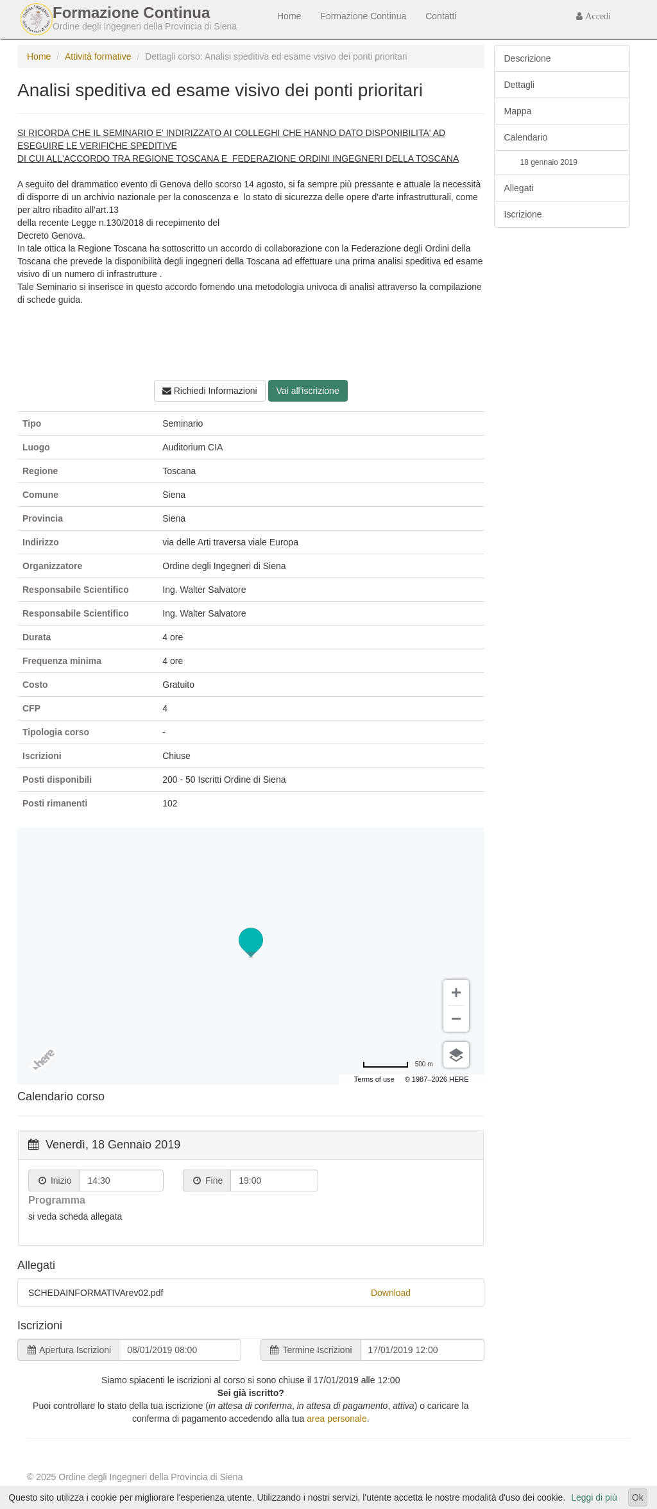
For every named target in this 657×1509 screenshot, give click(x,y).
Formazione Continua (363, 16)
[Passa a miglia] (398, 1064)
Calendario (526, 137)
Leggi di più (594, 1497)
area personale (336, 1418)
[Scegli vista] (456, 1055)
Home (289, 16)
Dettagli (519, 85)
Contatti (440, 16)
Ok (638, 1497)
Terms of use (374, 1079)
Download (391, 1293)
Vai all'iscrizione (308, 391)
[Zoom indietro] (456, 1019)
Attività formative (98, 56)
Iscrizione (523, 214)
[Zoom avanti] (456, 992)
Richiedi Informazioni (209, 391)
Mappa (518, 111)
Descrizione (527, 58)
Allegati (519, 188)
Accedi (597, 16)
